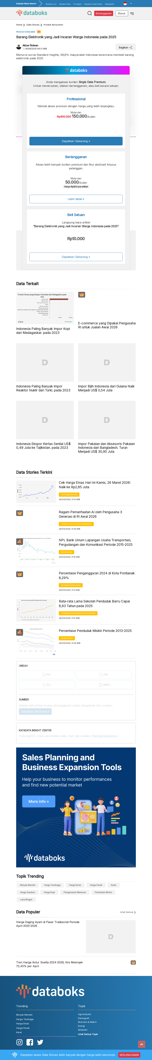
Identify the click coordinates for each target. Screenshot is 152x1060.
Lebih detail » (76, 199)
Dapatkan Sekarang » (76, 141)
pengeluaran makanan (75, 892)
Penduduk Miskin (103, 892)
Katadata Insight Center (93, 4)
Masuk (121, 13)
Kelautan (82, 1029)
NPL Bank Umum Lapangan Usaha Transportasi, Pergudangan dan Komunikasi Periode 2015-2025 (96, 542)
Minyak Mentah (27, 885)
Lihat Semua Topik (88, 1034)
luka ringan (26, 899)
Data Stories (33, 24)
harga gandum (27, 892)
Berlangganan (104, 13)
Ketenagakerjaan (70, 585)
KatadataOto (109, 4)
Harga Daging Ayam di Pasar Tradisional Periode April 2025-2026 (47, 924)
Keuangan (66, 552)
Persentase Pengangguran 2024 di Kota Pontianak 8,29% (97, 575)
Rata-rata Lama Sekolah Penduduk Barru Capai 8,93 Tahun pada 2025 (94, 603)
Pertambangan (69, 494)
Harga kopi (49, 892)
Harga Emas (75, 885)
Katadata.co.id (51, 4)
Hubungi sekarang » (104, 736)
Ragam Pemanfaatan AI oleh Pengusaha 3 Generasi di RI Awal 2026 (90, 514)
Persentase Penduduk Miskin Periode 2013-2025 (95, 631)
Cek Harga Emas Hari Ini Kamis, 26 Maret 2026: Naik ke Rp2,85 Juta (95, 485)
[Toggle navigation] (132, 13)
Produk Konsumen (53, 24)
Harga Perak (96, 885)
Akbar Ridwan (30, 45)
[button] (127, 3)
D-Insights (77, 4)
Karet (113, 885)
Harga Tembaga (52, 885)
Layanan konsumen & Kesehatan (78, 613)
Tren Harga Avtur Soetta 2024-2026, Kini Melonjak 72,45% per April (49, 964)
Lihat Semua (126, 912)
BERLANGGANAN (129, 1054)
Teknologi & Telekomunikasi (76, 524)
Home (19, 24)
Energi (81, 1026)
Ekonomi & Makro (87, 1022)
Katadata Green (65, 4)
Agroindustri (84, 1014)
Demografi (67, 638)
